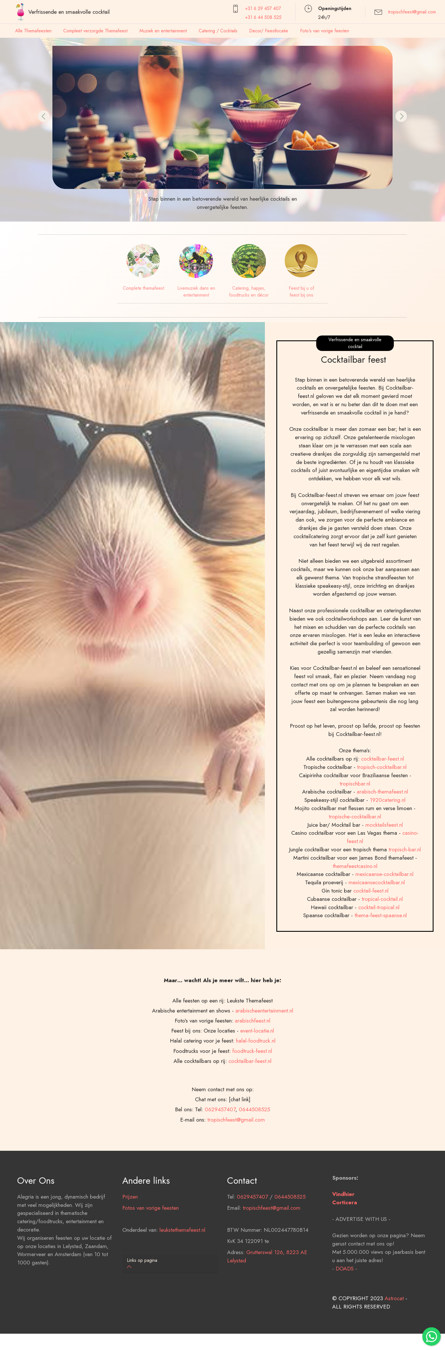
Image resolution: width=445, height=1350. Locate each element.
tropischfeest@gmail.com (412, 12)
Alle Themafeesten (33, 30)
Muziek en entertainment (163, 30)
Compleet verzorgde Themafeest (95, 30)
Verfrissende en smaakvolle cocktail (69, 12)
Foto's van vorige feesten (324, 30)
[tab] (170, 1264)
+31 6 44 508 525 (263, 17)
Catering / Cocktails (218, 30)
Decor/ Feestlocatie (268, 30)
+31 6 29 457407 (263, 8)
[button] (44, 116)
